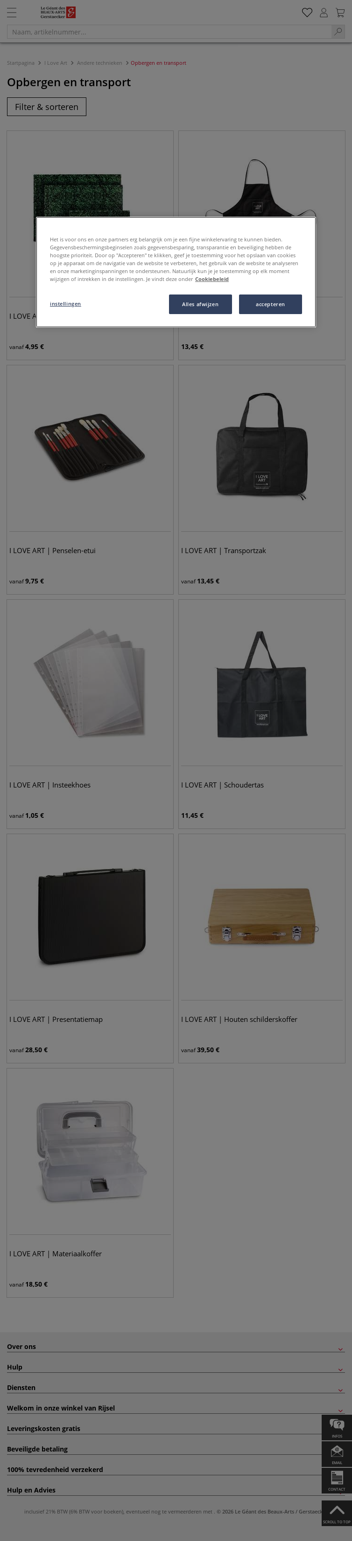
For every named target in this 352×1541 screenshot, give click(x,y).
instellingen (65, 303)
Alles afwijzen (200, 304)
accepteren (270, 304)
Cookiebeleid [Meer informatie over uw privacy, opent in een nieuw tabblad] (212, 278)
